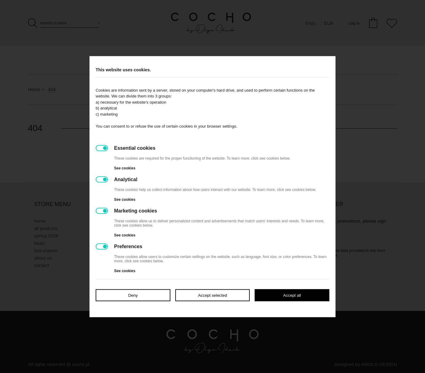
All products (46, 228)
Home (34, 89)
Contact (41, 265)
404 (52, 89)
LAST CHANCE (46, 250)
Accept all (292, 295)
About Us (43, 257)
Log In (353, 23)
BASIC (39, 243)
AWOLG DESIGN (379, 364)
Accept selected (212, 295)
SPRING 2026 (46, 235)
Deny (133, 295)
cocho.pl (80, 364)
